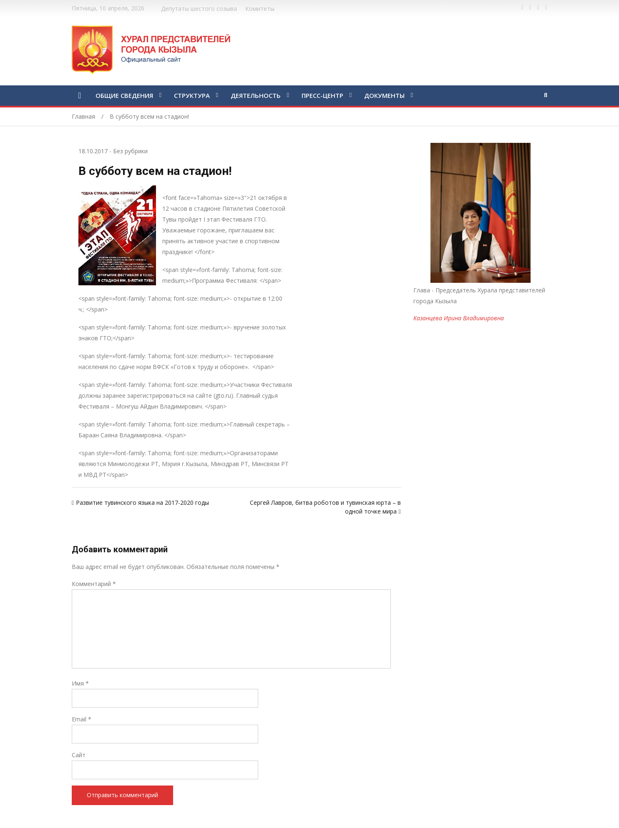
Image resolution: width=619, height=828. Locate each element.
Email (81, 719)
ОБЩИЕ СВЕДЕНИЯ (124, 95)
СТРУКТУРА (192, 95)
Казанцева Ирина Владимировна (458, 318)
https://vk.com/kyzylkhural (538, 7)
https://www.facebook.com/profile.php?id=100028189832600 (522, 7)
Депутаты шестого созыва (199, 8)
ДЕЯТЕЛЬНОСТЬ (256, 95)
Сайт (79, 755)
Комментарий (94, 584)
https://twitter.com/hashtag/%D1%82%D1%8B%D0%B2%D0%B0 (530, 7)
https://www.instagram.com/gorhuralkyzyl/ (546, 7)
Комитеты (259, 8)
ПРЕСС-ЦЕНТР (322, 95)
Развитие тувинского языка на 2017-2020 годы (142, 502)
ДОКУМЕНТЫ (384, 95)
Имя (80, 683)
